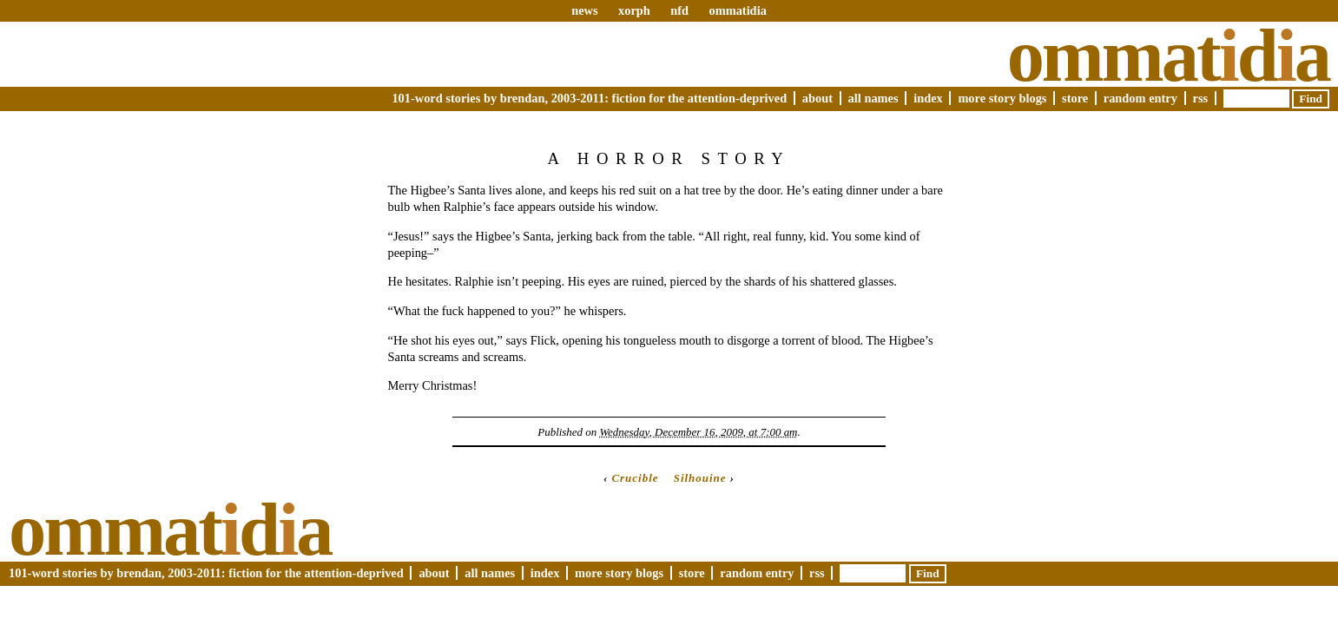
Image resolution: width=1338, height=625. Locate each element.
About (817, 98)
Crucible (634, 477)
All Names (873, 98)
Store (1075, 98)
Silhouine (700, 477)
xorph (634, 10)
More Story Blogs (1002, 98)
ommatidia (737, 10)
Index (928, 98)
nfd (679, 10)
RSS (1201, 98)
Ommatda (1168, 55)
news (584, 10)
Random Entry (1140, 98)
